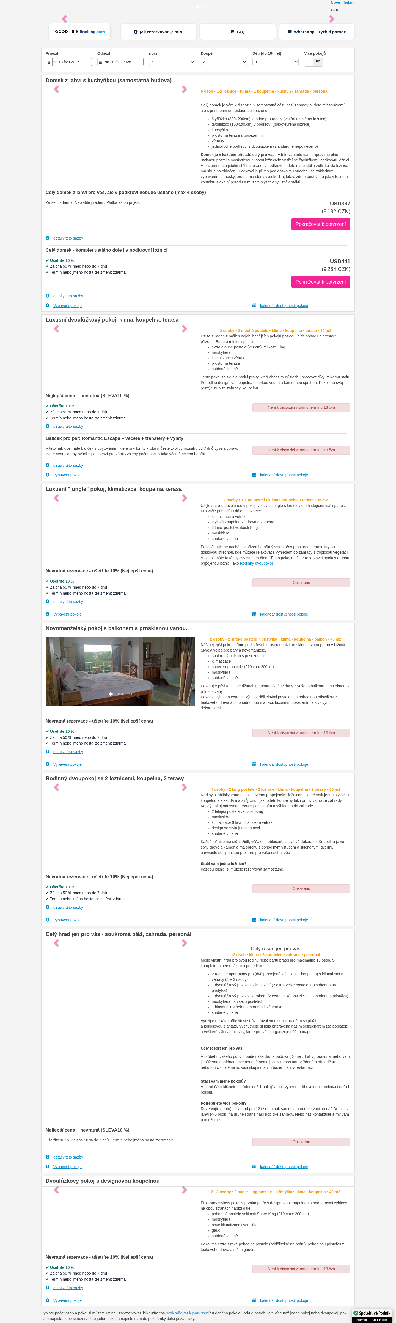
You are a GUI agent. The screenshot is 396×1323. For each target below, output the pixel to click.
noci (153, 53)
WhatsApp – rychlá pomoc (316, 31)
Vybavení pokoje (64, 305)
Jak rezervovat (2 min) (158, 31)
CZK (336, 10)
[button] (57, 671)
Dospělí (208, 53)
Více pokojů (315, 53)
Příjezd (52, 53)
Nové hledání (343, 2)
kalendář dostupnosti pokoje (280, 305)
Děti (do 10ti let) (266, 53)
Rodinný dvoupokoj (256, 563)
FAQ (237, 31)
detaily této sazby (64, 238)
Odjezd (103, 53)
